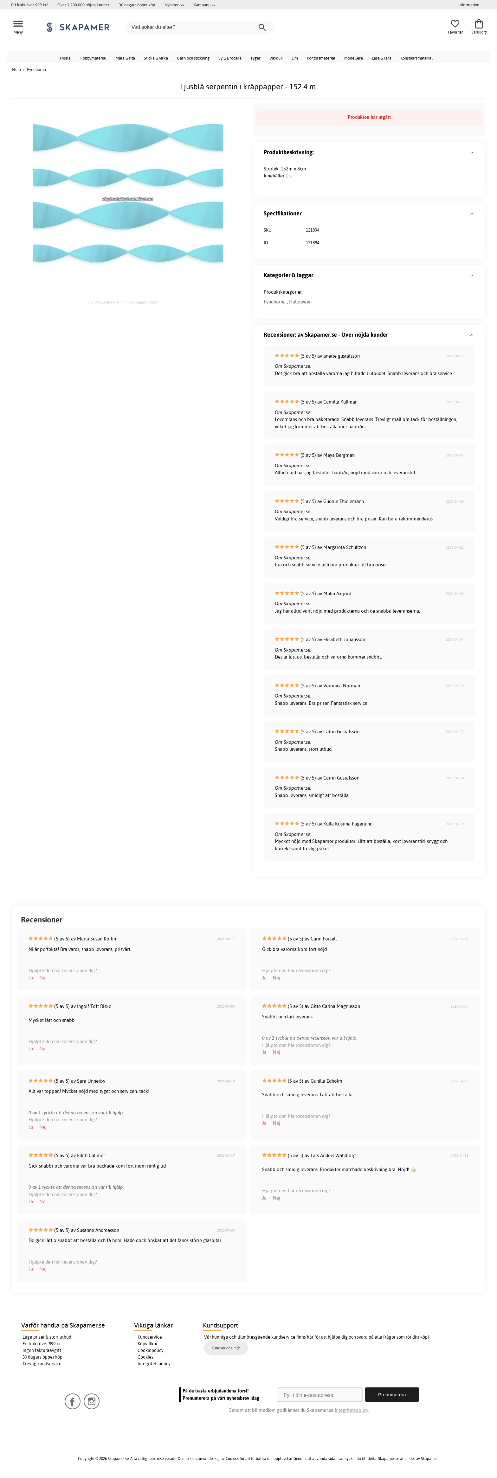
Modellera (353, 58)
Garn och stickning (193, 58)
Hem (16, 69)
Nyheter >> (174, 4)
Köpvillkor (148, 1344)
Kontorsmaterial (321, 58)
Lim (295, 58)
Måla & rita (125, 58)
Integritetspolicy (154, 1364)
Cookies (145, 1357)
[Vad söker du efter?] (199, 27)
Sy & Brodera (230, 58)
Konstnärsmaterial (416, 58)
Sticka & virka (156, 58)
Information (468, 4)
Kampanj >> (204, 4)
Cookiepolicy (151, 1350)
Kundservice (150, 1337)
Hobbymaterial (93, 58)
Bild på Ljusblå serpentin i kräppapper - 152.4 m (124, 302)
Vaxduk (276, 58)
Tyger (255, 58)
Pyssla (65, 58)
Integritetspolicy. (352, 1410)
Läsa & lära (381, 58)
